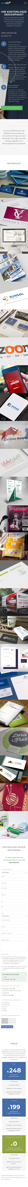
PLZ (2, 901)
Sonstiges (4, 1010)
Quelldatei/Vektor (7, 995)
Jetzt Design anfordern (12, 108)
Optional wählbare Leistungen (10, 985)
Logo (5, 977)
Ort (2, 906)
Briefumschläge (5, 1004)
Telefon (3, 926)
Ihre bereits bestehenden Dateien (10, 1015)
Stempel (3, 1008)
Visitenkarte (5, 993)
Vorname (3, 883)
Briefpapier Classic (9, 979)
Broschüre (4, 1006)
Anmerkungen (5, 940)
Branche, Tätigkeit (6, 933)
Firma (2, 876)
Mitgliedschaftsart (6, 869)
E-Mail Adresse (5, 920)
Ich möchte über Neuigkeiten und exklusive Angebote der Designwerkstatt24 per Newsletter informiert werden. (14, 968)
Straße (3, 894)
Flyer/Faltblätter (5, 1002)
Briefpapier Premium (11, 989)
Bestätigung (4, 954)
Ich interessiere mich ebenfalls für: (11, 1000)
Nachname (4, 888)
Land (2, 913)
